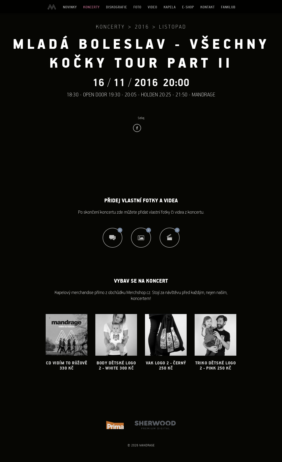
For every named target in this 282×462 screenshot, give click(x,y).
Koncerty (91, 7)
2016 (142, 26)
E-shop (188, 7)
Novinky (70, 7)
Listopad (172, 26)
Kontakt (207, 7)
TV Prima (115, 425)
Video (152, 7)
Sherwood (155, 425)
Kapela (170, 7)
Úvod (52, 7)
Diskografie (116, 7)
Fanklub (228, 7)
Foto (137, 7)
